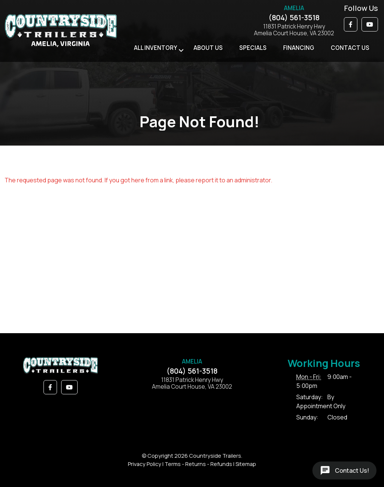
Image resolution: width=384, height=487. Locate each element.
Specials (253, 48)
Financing (298, 48)
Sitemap (246, 463)
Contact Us (350, 48)
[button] (350, 24)
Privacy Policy (144, 463)
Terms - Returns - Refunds (198, 463)
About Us (208, 48)
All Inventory (155, 48)
